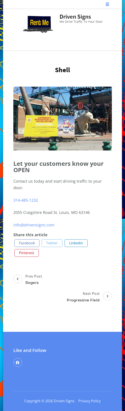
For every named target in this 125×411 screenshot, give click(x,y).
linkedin (76, 243)
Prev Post (27, 280)
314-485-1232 (25, 200)
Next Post (89, 297)
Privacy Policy (89, 401)
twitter (52, 243)
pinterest (26, 252)
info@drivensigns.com (34, 224)
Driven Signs (75, 16)
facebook (27, 243)
